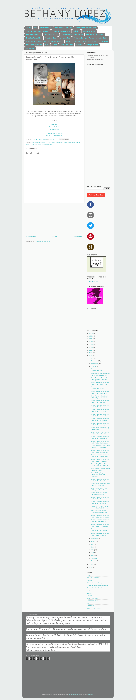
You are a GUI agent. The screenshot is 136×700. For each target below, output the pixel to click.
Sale (27, 144)
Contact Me (30, 48)
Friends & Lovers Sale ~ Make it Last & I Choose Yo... (100, 446)
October (94, 366)
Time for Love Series (33, 34)
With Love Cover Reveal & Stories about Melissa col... (100, 511)
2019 (91, 344)
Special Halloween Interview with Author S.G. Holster (100, 383)
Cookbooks (104, 41)
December (94, 361)
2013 (91, 564)
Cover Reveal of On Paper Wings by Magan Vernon (99, 489)
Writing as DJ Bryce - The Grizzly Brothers (81, 41)
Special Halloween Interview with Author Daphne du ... (100, 442)
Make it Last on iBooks (54, 136)
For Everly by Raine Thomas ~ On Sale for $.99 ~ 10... (100, 507)
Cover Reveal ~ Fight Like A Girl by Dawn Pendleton (99, 433)
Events (54, 45)
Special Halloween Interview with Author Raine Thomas (100, 480)
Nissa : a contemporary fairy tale (37, 31)
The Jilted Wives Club (33, 38)
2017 (91, 350)
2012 (91, 567)
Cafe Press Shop (67, 45)
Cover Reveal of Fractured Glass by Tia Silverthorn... (100, 396)
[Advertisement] (54, 219)
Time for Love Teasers (34, 45)
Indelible (76, 31)
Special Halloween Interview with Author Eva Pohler (100, 529)
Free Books (34, 142)
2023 (91, 333)
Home (28, 28)
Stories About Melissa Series (86, 28)
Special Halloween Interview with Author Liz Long (100, 424)
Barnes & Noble (54, 127)
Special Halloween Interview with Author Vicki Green (100, 419)
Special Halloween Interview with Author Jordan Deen (100, 455)
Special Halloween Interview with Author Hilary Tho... (100, 387)
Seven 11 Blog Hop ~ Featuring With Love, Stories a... (98, 474)
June (93, 547)
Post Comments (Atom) (42, 241)
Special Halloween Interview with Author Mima (100, 369)
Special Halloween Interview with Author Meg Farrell (100, 437)
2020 (91, 341)
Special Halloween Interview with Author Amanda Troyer (100, 415)
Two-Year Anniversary (45, 144)
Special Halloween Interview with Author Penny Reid (100, 460)
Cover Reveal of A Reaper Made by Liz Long (99, 493)
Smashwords (54, 129)
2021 (91, 339)
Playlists (79, 45)
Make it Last (76, 142)
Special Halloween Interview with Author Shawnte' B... (100, 451)
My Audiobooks (45, 28)
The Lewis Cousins (51, 34)
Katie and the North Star (63, 28)
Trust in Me (33, 144)
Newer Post (31, 237)
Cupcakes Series (89, 31)
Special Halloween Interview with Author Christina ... (100, 392)
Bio (35, 28)
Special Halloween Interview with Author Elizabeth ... (100, 406)
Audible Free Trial (92, 281)
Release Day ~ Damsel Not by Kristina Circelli (100, 469)
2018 (91, 347)
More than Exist (50, 38)
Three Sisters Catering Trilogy (72, 34)
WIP (46, 45)
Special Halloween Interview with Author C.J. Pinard (100, 410)
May (92, 550)
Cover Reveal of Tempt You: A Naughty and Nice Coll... (100, 378)
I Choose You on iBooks (54, 133)
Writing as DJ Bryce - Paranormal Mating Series (90, 38)
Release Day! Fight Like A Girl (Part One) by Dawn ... (100, 374)
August (93, 541)
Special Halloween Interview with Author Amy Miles (100, 502)
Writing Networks (92, 45)
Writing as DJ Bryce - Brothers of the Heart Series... (44, 41)
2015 (91, 355)
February (94, 558)
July (92, 544)
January (94, 561)
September (94, 538)
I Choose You (67, 142)
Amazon (54, 124)
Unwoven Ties (65, 38)
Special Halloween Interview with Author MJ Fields (100, 401)
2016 (91, 353)
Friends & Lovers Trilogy (61, 31)
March (93, 555)
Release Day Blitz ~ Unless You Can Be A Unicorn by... (100, 464)
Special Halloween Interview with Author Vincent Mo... (100, 525)
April (92, 552)
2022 (91, 336)
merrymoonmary (74, 694)
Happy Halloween (56, 142)
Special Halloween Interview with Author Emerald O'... (100, 498)
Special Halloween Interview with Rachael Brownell (100, 520)
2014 (91, 358)
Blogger (90, 694)
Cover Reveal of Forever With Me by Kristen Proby (100, 484)
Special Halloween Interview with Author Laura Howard (100, 516)
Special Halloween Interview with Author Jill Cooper (100, 534)
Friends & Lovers (44, 142)
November (94, 363)
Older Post (77, 237)
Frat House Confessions (94, 34)
